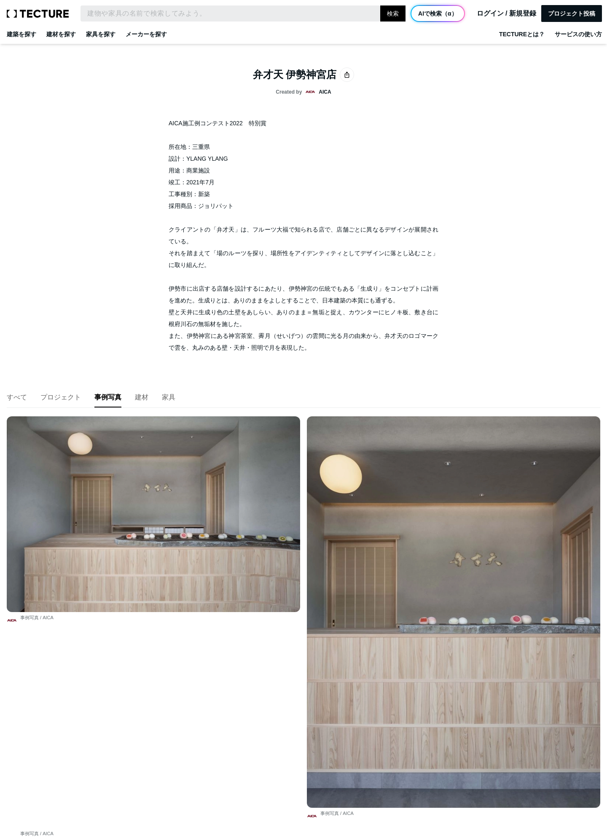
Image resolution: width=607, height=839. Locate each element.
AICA (48, 497)
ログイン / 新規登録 (506, 13)
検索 (393, 13)
